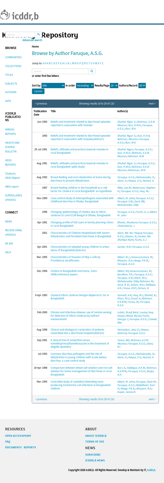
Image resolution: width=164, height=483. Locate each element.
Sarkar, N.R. (124, 247)
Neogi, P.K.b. (128, 388)
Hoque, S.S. (134, 180)
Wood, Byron (133, 316)
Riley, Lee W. (124, 187)
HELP (8, 252)
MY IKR (9, 243)
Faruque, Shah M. (146, 381)
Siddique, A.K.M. (136, 368)
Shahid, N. (150, 295)
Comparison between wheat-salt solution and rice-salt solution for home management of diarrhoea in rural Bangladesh (81, 371)
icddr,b (151, 470)
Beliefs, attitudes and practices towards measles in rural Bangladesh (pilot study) (79, 164)
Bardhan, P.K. (125, 274)
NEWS (8, 221)
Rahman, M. (146, 281)
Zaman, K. (143, 288)
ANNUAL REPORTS (10, 132)
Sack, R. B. (123, 284)
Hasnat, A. (148, 180)
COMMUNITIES (13, 57)
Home (35, 46)
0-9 (44, 63)
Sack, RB (139, 201)
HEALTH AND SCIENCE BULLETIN (12, 147)
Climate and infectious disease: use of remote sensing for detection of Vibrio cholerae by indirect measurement (81, 315)
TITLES (9, 75)
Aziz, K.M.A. (134, 125)
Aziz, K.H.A (143, 135)
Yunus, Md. (123, 340)
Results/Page (102, 85)
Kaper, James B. (126, 392)
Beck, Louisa (140, 312)
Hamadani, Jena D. (128, 329)
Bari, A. (121, 368)
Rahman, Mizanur (127, 139)
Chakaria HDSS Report (12, 176)
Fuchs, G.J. (142, 212)
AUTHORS (10, 92)
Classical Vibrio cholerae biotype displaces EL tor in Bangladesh (80, 296)
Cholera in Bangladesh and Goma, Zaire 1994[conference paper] (74, 272)
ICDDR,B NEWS (95, 460)
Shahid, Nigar (125, 149)
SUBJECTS (11, 83)
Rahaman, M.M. (137, 170)
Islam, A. (122, 180)
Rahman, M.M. (136, 156)
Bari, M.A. (130, 128)
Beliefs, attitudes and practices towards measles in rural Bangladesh (79, 151)
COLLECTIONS (13, 66)
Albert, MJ (123, 271)
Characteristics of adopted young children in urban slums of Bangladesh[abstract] (80, 248)
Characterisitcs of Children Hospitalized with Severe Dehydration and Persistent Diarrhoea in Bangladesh (81, 234)
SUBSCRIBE (93, 454)
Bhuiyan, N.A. (125, 260)
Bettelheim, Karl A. (136, 386)
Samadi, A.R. (124, 295)
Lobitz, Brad (124, 312)
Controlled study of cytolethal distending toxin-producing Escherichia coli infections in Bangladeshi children (81, 385)
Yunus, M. (133, 302)
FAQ (7, 441)
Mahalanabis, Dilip (127, 205)
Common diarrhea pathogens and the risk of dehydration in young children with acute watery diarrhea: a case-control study (79, 357)
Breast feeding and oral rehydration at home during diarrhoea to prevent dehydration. (81, 178)
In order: (70, 85)
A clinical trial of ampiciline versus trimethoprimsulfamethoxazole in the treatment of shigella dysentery (80, 343)
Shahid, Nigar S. (126, 122)
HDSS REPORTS (10, 162)
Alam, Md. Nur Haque (129, 233)
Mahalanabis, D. (145, 177)
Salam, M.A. (137, 284)
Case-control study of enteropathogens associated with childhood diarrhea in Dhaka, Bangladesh (82, 199)
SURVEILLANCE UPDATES (13, 198)
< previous (41, 103)
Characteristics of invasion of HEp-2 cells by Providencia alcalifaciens (75, 258)
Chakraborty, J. (126, 226)
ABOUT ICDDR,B (96, 436)
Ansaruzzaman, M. (141, 257)
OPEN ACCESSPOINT (18, 436)
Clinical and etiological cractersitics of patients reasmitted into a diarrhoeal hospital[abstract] (77, 331)
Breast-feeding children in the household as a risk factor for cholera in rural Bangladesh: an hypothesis (81, 189)
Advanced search (32, 40)
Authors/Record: (128, 85)
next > (152, 103)
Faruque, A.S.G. (143, 149)
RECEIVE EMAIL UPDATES (13, 232)
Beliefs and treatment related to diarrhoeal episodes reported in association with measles (80, 123)
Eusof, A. (136, 298)
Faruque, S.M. (125, 201)
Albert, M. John (125, 198)
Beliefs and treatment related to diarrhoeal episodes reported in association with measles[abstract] (80, 137)
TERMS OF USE (94, 441)
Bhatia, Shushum (127, 222)
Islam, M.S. (140, 278)
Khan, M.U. (123, 298)
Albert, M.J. (123, 257)
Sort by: (36, 85)
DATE (8, 101)
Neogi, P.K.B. (141, 260)
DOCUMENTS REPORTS (20, 447)
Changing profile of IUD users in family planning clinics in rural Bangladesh (82, 224)
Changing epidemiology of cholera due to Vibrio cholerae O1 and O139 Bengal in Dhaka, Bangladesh (81, 213)
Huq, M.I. (144, 191)
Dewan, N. (131, 236)
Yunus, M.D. (129, 288)
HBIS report (12, 186)
